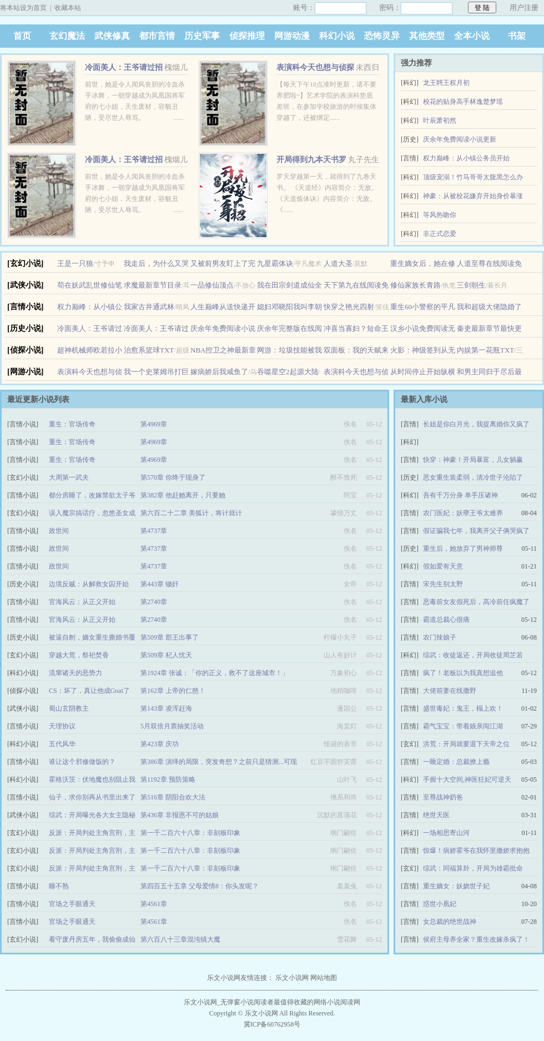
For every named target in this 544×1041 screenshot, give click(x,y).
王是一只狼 (75, 263)
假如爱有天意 (443, 566)
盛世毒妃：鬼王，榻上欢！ (463, 708)
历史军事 (202, 36)
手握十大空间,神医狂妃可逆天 (467, 779)
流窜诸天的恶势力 (75, 673)
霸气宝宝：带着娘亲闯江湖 (463, 726)
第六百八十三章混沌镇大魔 (180, 939)
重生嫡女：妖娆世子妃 (456, 886)
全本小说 (472, 36)
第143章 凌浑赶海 (166, 708)
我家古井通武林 (149, 307)
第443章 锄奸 (159, 584)
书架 (517, 36)
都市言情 (157, 36)
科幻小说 (337, 36)
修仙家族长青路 (415, 285)
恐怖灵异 (382, 36)
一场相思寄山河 (446, 833)
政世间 (59, 531)
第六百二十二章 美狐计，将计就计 (191, 513)
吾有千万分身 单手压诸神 (460, 495)
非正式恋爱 (439, 234)
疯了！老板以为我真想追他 (463, 673)
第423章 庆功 (159, 744)
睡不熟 (59, 886)
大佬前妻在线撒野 (449, 691)
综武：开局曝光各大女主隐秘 (92, 815)
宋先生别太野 (443, 584)
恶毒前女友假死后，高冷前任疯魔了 (476, 602)
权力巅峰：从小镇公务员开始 (466, 158)
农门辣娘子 (439, 637)
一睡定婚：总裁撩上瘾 (456, 762)
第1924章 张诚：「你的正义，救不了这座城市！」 (214, 673)
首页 (22, 36)
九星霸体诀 (275, 263)
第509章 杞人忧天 (166, 655)
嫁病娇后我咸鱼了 (219, 372)
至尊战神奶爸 (443, 797)
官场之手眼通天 (72, 904)
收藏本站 (67, 8)
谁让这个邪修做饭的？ (82, 762)
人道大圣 (338, 263)
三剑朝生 (471, 285)
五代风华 (62, 744)
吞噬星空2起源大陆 (288, 372)
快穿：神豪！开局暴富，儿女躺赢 (473, 460)
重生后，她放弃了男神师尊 (463, 548)
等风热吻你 (439, 215)
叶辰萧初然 (439, 120)
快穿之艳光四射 (349, 307)
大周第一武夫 (69, 477)
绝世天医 (436, 815)
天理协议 (62, 726)
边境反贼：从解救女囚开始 (89, 584)
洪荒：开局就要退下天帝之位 (466, 744)
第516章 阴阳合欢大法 (172, 797)
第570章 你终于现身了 (172, 477)
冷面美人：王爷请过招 (124, 67)
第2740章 (153, 602)
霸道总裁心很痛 (446, 619)
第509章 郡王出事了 (169, 637)
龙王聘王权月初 (446, 83)
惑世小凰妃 (439, 904)
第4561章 (153, 904)
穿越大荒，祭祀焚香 (79, 655)
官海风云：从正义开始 (82, 602)
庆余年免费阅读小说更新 (459, 139)
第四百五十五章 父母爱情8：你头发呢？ (199, 886)
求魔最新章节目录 (153, 285)
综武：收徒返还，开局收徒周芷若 (473, 655)
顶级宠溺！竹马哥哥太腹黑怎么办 (473, 177)
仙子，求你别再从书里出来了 (92, 797)
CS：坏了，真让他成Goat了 (89, 691)
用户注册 (524, 7)
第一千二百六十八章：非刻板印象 (190, 833)
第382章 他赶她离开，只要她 (182, 495)
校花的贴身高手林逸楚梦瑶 (463, 101)
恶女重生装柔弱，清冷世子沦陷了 (473, 477)
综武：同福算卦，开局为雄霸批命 (473, 868)
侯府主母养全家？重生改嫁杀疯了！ (476, 939)
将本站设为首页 (23, 8)
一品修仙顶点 (212, 285)
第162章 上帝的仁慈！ (172, 691)
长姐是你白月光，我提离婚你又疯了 (476, 424)
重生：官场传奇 (72, 424)
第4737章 (153, 531)
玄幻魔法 (67, 36)
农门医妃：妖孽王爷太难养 (463, 513)
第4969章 (153, 424)
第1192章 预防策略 (167, 779)
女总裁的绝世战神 (449, 922)
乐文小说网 (292, 978)
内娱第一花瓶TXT (485, 350)
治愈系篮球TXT (149, 350)
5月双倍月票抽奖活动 (172, 726)
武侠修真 (112, 36)
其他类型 (427, 36)
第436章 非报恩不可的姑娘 (179, 815)
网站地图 (323, 978)
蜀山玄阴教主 (69, 708)
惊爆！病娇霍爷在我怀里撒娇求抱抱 (476, 850)
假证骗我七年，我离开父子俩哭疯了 (476, 531)
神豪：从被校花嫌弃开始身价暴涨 (473, 196)
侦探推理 (247, 36)
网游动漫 (292, 36)
